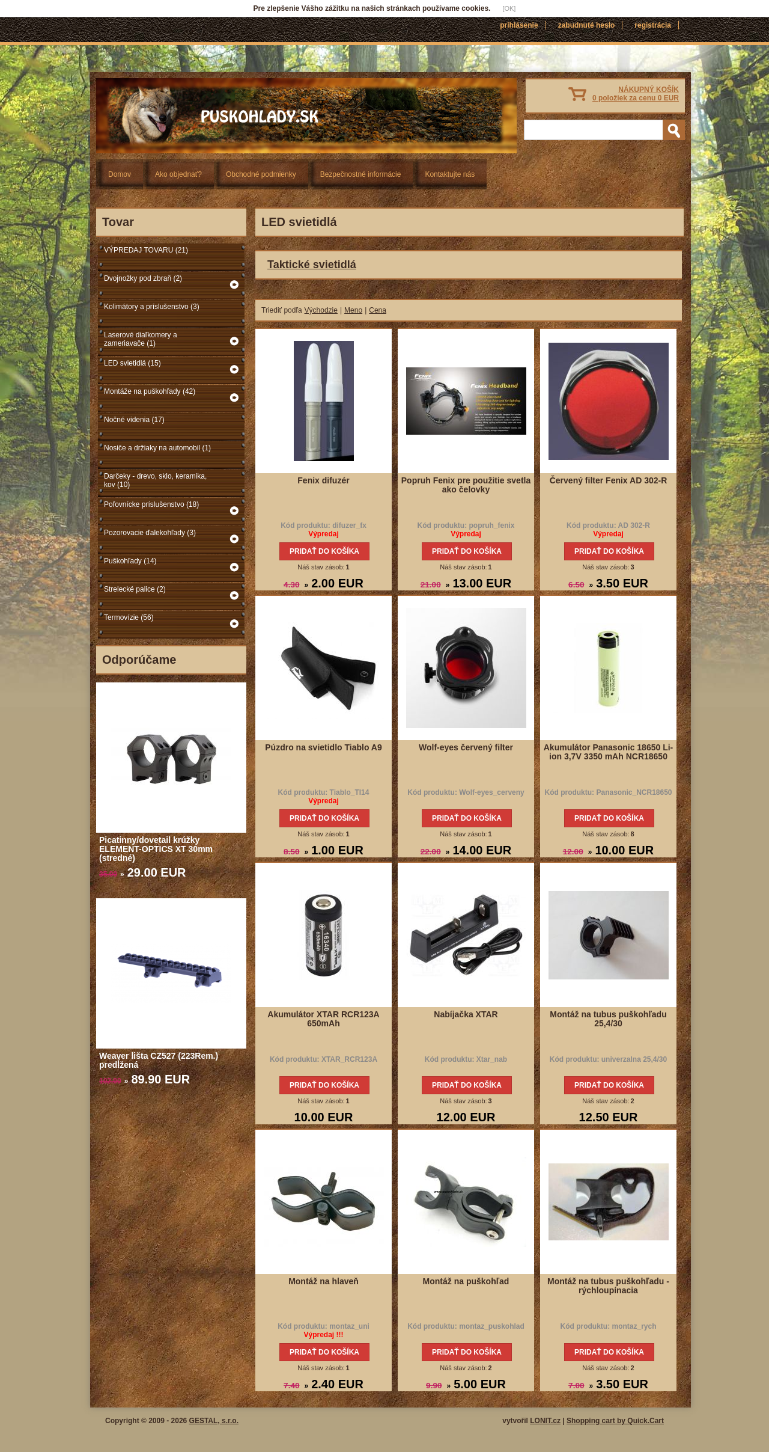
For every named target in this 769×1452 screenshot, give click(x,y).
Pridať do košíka (324, 551)
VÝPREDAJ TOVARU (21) (146, 250)
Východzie (321, 310)
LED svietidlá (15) (132, 363)
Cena (377, 310)
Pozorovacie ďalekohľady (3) (150, 532)
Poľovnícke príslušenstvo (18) (151, 504)
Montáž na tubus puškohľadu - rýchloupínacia (608, 1285)
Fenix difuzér (323, 480)
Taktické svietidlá (311, 265)
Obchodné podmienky (261, 174)
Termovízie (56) (129, 617)
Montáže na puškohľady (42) (149, 391)
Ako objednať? (178, 174)
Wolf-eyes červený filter (466, 747)
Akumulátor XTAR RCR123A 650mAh (323, 1018)
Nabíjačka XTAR (465, 1014)
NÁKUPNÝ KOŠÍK (635, 93)
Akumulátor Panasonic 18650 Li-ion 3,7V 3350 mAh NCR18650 (608, 752)
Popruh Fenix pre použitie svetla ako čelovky (465, 485)
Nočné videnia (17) (134, 419)
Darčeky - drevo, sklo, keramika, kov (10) (155, 480)
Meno (353, 310)
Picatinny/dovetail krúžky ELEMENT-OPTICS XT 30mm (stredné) (156, 849)
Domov (119, 174)
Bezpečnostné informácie (360, 174)
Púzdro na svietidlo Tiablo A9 (323, 747)
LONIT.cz (545, 1421)
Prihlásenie (519, 25)
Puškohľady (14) (130, 561)
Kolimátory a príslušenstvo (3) (151, 306)
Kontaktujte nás (450, 174)
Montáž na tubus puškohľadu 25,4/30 (608, 1018)
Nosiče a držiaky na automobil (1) (157, 448)
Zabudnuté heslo (586, 25)
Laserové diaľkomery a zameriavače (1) (140, 339)
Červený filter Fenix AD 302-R (608, 480)
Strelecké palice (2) (135, 589)
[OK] (508, 8)
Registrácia (652, 25)
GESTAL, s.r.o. (214, 1421)
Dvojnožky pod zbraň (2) (143, 278)
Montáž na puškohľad (466, 1281)
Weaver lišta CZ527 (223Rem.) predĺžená (158, 1060)
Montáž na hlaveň (323, 1281)
